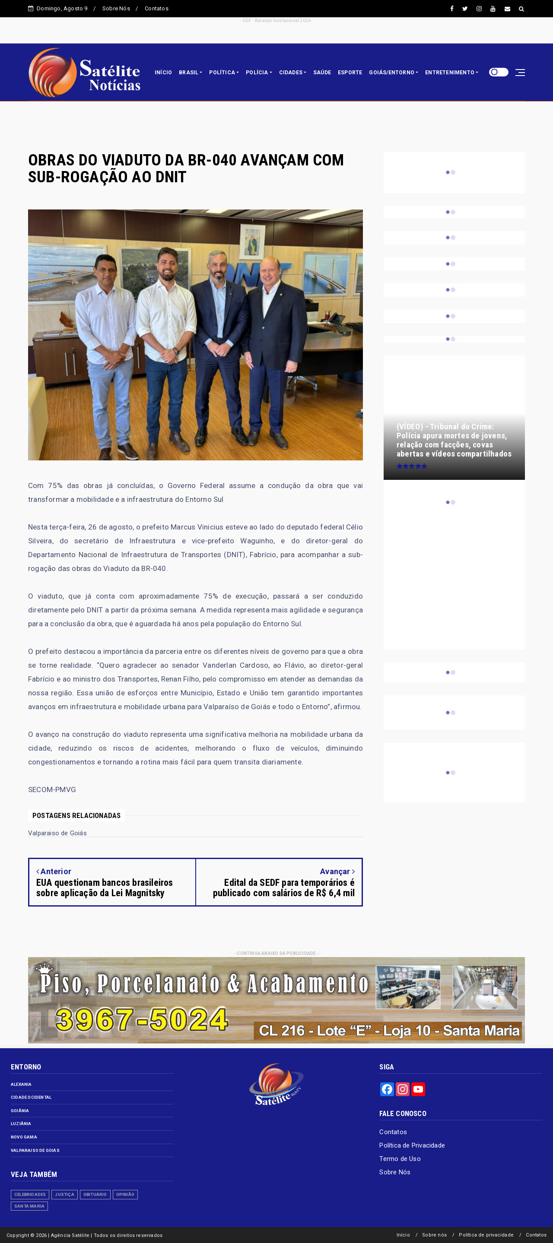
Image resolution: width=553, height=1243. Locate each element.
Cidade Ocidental (31, 1097)
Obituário (95, 1194)
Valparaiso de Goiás (35, 1150)
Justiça (64, 1194)
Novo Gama (24, 1137)
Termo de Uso (399, 1159)
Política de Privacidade (412, 1145)
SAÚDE (322, 73)
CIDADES (290, 73)
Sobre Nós (116, 8)
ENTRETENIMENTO (449, 73)
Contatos (156, 8)
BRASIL (188, 73)
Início (403, 1235)
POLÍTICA (222, 73)
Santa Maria (29, 1206)
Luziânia (21, 1123)
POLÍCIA (257, 73)
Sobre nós (434, 1235)
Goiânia (20, 1110)
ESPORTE (350, 73)
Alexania (21, 1084)
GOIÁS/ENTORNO (391, 73)
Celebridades (30, 1194)
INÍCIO (163, 73)
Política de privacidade (486, 1235)
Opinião (125, 1194)
